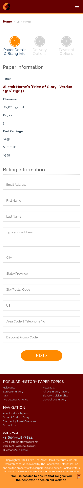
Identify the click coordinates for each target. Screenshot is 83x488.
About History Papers (15, 413)
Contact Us (9, 425)
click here (22, 450)
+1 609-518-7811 (18, 437)
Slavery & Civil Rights (55, 395)
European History (13, 391)
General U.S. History (54, 399)
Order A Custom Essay (16, 417)
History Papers (6, 6)
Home (7, 21)
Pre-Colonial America (15, 399)
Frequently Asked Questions (19, 421)
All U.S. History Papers (56, 391)
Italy (5, 395)
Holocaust (9, 387)
